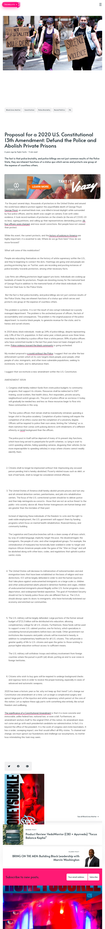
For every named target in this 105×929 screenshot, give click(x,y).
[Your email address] (77, 877)
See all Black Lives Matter (88, 816)
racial (22, 430)
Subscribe (94, 877)
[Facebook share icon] (18, 766)
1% (70, 110)
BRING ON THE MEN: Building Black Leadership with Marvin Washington (45, 858)
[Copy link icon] (27, 766)
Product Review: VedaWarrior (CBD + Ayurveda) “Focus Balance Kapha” (61, 836)
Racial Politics (59, 110)
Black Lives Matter (13, 110)
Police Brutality (44, 110)
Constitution (29, 110)
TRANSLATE (10, 5)
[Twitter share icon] (9, 766)
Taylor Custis (22, 152)
